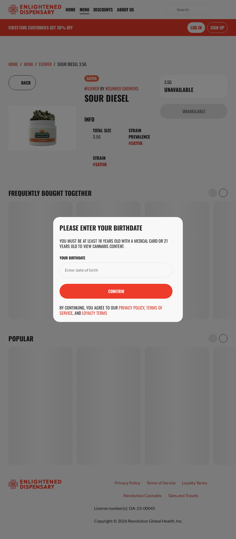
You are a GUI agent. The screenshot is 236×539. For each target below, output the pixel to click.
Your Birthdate (72, 257)
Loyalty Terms (94, 313)
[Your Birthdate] (111, 270)
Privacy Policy (131, 307)
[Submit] (116, 291)
